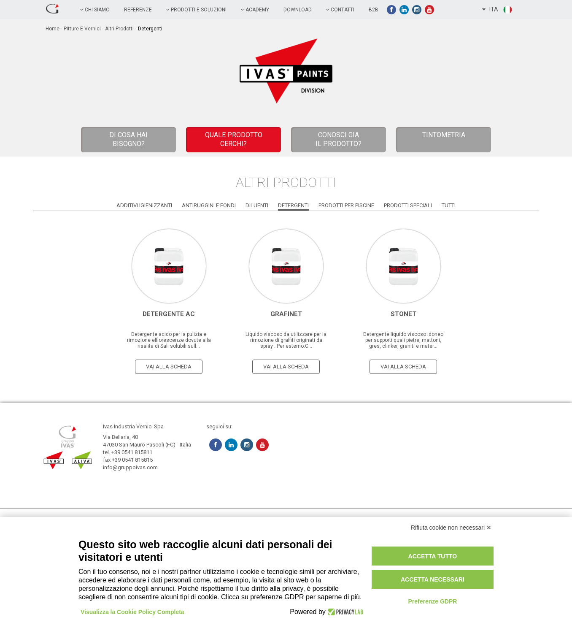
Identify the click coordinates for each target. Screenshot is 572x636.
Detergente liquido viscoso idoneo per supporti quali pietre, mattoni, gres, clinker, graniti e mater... (403, 340)
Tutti (449, 205)
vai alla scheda (169, 366)
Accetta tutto (432, 556)
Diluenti (257, 205)
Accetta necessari (432, 579)
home (52, 29)
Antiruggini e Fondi (209, 205)
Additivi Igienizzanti (144, 205)
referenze (138, 10)
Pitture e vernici (82, 29)
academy (255, 10)
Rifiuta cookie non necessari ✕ (451, 527)
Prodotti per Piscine (346, 205)
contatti (340, 10)
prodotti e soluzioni (196, 10)
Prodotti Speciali (408, 205)
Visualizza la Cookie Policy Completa (132, 612)
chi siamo (95, 10)
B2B (373, 10)
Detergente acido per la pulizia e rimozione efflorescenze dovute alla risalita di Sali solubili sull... (169, 340)
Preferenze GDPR (432, 601)
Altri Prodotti (119, 29)
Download (297, 10)
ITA (497, 9)
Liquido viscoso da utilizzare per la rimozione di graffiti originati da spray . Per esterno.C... (286, 340)
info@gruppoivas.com (130, 467)
